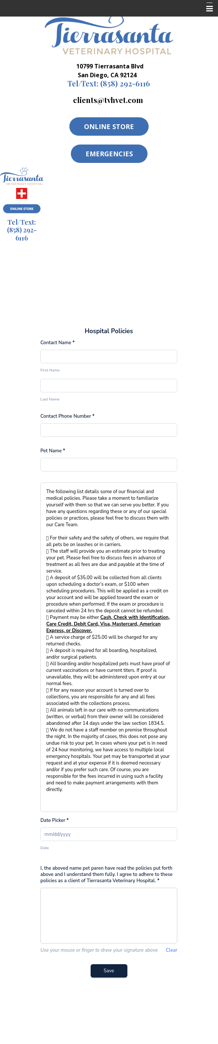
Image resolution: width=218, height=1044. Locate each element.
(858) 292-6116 (109, 83)
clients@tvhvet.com (108, 100)
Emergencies (109, 153)
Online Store (109, 126)
